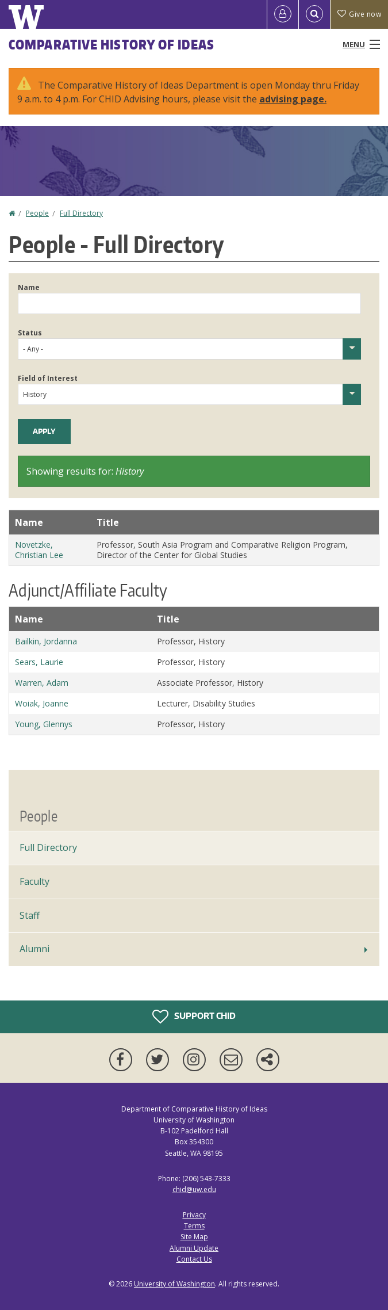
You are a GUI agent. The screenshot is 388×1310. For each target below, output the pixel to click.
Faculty (34, 881)
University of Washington (174, 1284)
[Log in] (282, 14)
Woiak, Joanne (41, 703)
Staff (30, 915)
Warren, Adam (41, 682)
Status (30, 333)
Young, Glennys (43, 724)
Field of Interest (48, 378)
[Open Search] (314, 14)
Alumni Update (194, 1248)
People (37, 213)
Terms (194, 1226)
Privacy (194, 1215)
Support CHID (194, 1017)
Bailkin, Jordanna (46, 641)
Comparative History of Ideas (111, 44)
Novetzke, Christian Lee (39, 549)
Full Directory (81, 213)
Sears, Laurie (39, 661)
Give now (359, 14)
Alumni (34, 948)
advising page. (292, 99)
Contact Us (194, 1259)
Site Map (194, 1237)
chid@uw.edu (194, 1189)
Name (29, 287)
